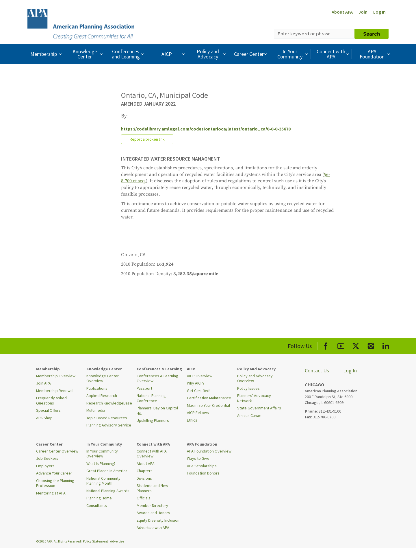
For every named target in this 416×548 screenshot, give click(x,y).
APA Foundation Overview (209, 451)
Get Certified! (198, 390)
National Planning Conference (151, 398)
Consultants (96, 505)
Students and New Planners (152, 488)
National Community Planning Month (103, 481)
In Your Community (293, 54)
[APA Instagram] (371, 345)
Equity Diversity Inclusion (158, 520)
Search (371, 33)
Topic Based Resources (106, 417)
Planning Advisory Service (108, 425)
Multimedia (95, 410)
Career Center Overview (57, 451)
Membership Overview (55, 375)
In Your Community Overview (102, 453)
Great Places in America (106, 470)
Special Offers (48, 410)
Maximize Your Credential (208, 405)
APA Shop (44, 417)
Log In (379, 12)
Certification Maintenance (209, 397)
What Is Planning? (101, 463)
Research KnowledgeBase (109, 403)
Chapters (145, 470)
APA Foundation (375, 54)
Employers (45, 465)
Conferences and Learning (128, 54)
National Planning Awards (107, 490)
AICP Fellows (198, 412)
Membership (46, 54)
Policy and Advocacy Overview (255, 378)
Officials (144, 498)
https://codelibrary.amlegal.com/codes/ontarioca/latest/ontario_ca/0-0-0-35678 (206, 129)
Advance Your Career (54, 473)
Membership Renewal (54, 390)
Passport (144, 388)
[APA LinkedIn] (386, 345)
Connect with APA (333, 54)
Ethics (192, 420)
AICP (173, 54)
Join (363, 12)
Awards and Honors (153, 512)
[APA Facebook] (326, 345)
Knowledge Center (88, 54)
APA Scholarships (202, 465)
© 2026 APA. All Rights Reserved (58, 541)
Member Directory (152, 505)
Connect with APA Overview (152, 453)
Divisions (144, 478)
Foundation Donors (203, 473)
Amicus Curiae (249, 415)
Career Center (251, 54)
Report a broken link (147, 139)
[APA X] (356, 345)
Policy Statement (95, 541)
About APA (342, 12)
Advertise (117, 541)
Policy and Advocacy (212, 54)
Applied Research (101, 395)
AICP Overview (199, 375)
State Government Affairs (259, 408)
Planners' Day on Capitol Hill (157, 410)
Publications (96, 388)
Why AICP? (196, 383)
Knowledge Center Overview (102, 378)
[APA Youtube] (341, 345)
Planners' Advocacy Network (254, 398)
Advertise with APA (153, 527)
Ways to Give (198, 458)
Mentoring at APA (51, 493)
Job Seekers (47, 458)
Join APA (43, 383)
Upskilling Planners (153, 420)
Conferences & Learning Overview (157, 378)
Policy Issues (248, 388)
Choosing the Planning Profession (55, 483)
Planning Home (99, 498)
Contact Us (317, 370)
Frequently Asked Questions (51, 400)
